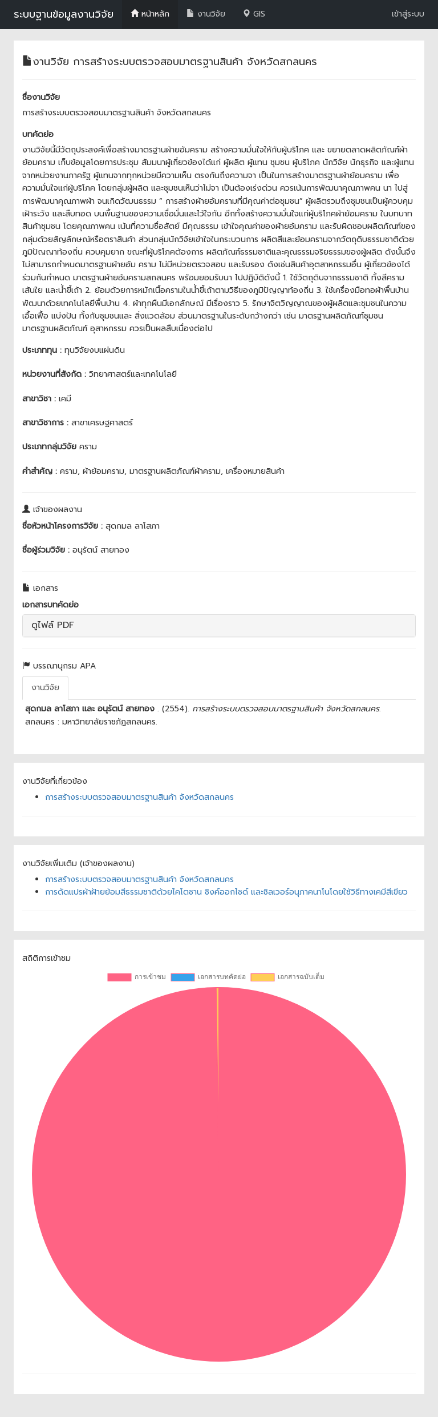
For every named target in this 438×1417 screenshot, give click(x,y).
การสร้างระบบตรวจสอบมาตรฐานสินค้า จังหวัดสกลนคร (139, 797)
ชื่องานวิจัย (41, 97)
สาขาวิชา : (39, 399)
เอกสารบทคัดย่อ (50, 605)
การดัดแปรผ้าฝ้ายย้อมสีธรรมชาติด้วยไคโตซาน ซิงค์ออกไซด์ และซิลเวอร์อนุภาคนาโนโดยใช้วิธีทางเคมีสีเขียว (226, 892)
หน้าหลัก (150, 14)
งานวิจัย (205, 14)
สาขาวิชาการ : (45, 423)
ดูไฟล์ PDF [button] (52, 625)
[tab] (219, 626)
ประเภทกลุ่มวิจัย (49, 447)
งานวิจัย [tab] (45, 688)
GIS (253, 14)
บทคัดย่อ (38, 134)
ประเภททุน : (42, 350)
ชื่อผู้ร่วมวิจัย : (46, 550)
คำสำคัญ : (39, 471)
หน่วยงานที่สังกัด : (54, 374)
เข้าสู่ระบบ (408, 14)
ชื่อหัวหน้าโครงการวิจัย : (62, 526)
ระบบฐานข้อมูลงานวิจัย (63, 14)
